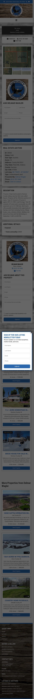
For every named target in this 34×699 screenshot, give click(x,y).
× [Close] (31, 332)
